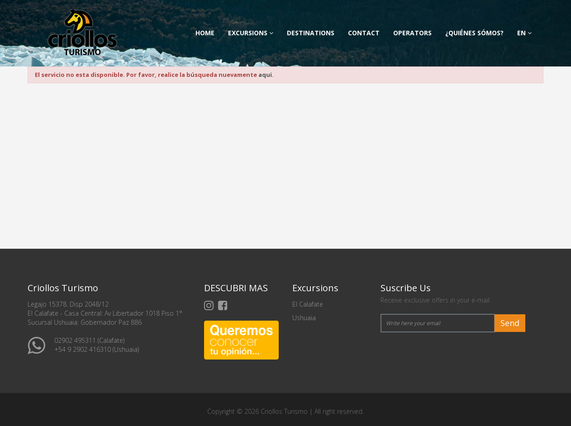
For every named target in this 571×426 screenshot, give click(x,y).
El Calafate (307, 304)
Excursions (250, 32)
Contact (364, 32)
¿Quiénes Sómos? (474, 32)
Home (204, 32)
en (524, 32)
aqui (265, 75)
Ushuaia (304, 317)
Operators (412, 32)
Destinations (310, 32)
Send (509, 322)
